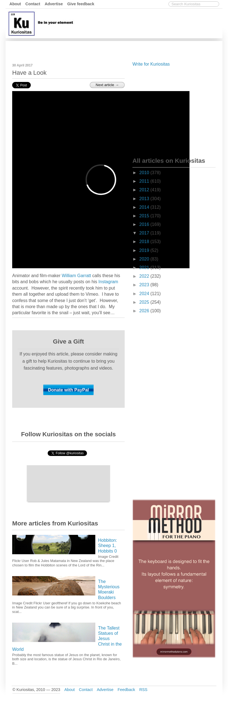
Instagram (108, 281)
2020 (144, 259)
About (15, 4)
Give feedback (80, 4)
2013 (144, 198)
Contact (32, 4)
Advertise (54, 4)
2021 (144, 267)
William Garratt (76, 275)
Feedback (126, 689)
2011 (144, 181)
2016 (144, 224)
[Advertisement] (120, 47)
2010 (144, 172)
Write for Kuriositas (151, 64)
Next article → (107, 85)
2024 (144, 293)
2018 (144, 241)
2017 (144, 233)
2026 (144, 310)
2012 (144, 189)
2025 (144, 302)
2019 (144, 250)
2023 (144, 284)
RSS (143, 689)
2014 (144, 207)
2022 (144, 276)
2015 (144, 215)
